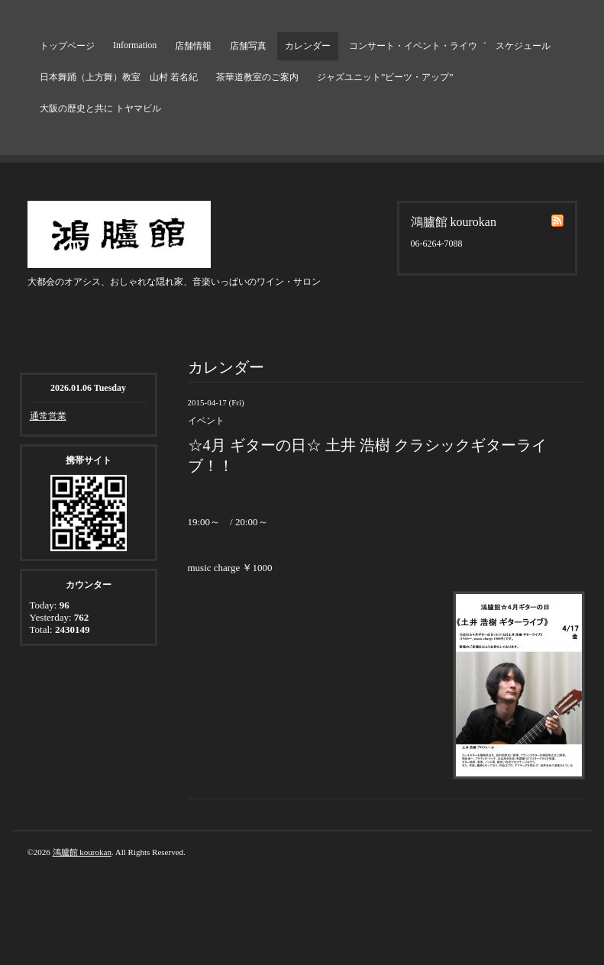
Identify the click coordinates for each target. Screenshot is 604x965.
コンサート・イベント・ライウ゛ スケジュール (450, 45)
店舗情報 (193, 45)
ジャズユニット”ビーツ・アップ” (385, 77)
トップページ (67, 45)
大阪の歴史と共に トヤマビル (100, 108)
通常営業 (48, 416)
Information (135, 45)
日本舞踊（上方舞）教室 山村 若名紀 (119, 77)
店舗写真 (248, 45)
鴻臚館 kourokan (82, 852)
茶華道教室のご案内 (257, 77)
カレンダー (308, 45)
